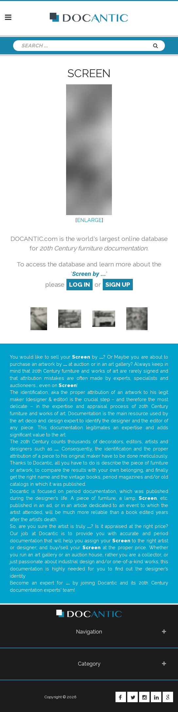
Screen (89, 73)
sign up (117, 284)
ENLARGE (89, 220)
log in (79, 284)
